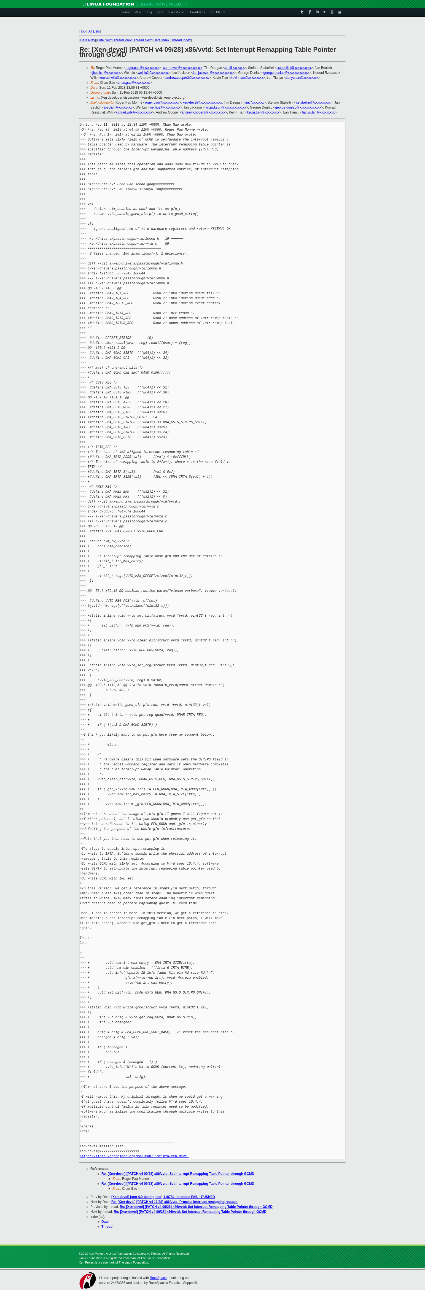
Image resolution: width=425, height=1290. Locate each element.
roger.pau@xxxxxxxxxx (142, 68)
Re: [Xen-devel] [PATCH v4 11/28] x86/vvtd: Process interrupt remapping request (174, 1202)
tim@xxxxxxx (234, 68)
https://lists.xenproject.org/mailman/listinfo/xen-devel (134, 1156)
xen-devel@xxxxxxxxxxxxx (182, 68)
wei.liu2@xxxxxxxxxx (153, 73)
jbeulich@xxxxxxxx (106, 73)
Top (82, 31)
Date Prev (87, 40)
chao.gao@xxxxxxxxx (134, 83)
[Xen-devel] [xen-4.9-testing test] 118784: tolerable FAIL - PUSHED (163, 1197)
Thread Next (142, 40)
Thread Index (181, 40)
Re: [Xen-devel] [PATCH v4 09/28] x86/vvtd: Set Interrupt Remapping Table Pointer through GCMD (177, 1174)
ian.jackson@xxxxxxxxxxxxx (213, 73)
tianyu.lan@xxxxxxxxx (302, 78)
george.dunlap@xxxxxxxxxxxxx (286, 73)
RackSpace (158, 1278)
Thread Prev (122, 40)
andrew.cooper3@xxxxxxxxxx (187, 78)
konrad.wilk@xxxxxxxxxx (117, 78)
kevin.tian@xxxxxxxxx (247, 78)
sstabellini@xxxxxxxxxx (293, 68)
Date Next (104, 40)
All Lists (94, 31)
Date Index (162, 40)
